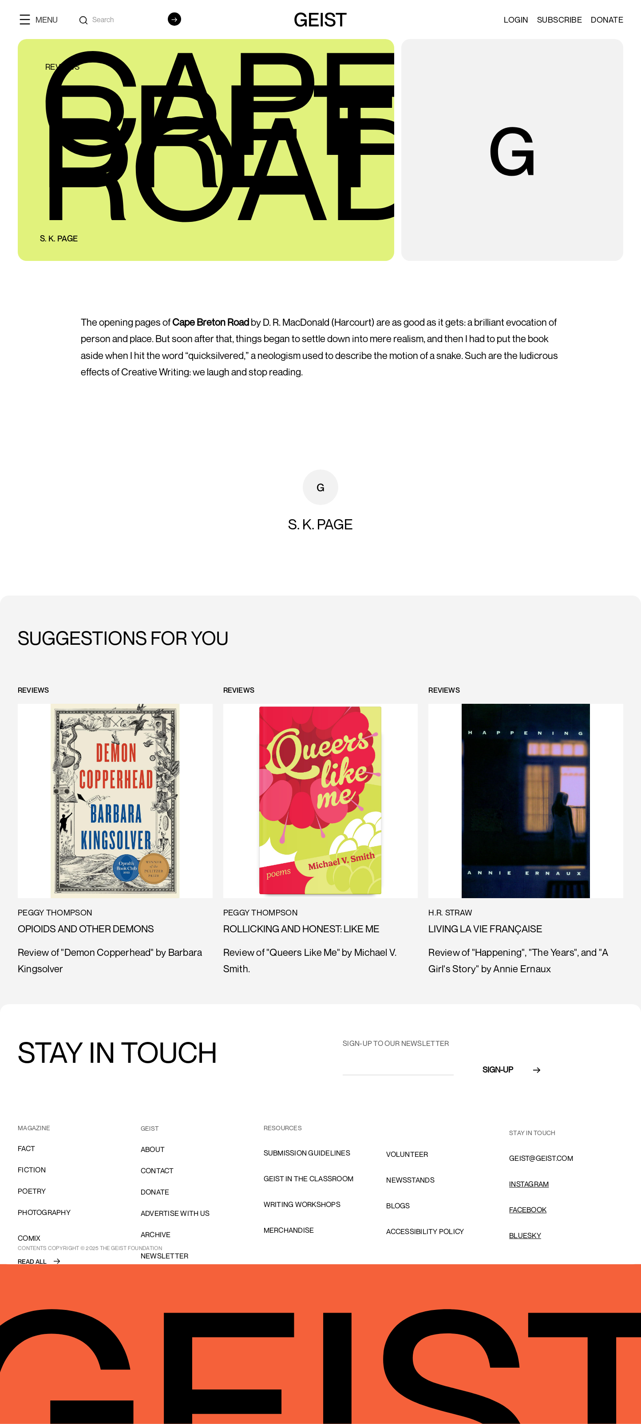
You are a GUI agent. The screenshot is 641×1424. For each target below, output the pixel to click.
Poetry (32, 1191)
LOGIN (516, 19)
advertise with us (175, 1213)
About (153, 1149)
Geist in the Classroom (309, 1178)
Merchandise (289, 1230)
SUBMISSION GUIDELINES (307, 1152)
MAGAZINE (34, 1128)
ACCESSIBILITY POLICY (425, 1231)
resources (283, 1128)
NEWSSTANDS (410, 1179)
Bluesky (525, 1235)
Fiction (32, 1169)
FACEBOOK (527, 1209)
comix (29, 1238)
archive (156, 1234)
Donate (607, 19)
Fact (26, 1148)
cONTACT (157, 1170)
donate (155, 1191)
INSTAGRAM (529, 1183)
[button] (42, 19)
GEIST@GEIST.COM (541, 1158)
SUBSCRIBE (559, 19)
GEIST (150, 1128)
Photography (44, 1212)
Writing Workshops (302, 1204)
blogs (398, 1205)
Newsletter (165, 1255)
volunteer (407, 1154)
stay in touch (532, 1132)
